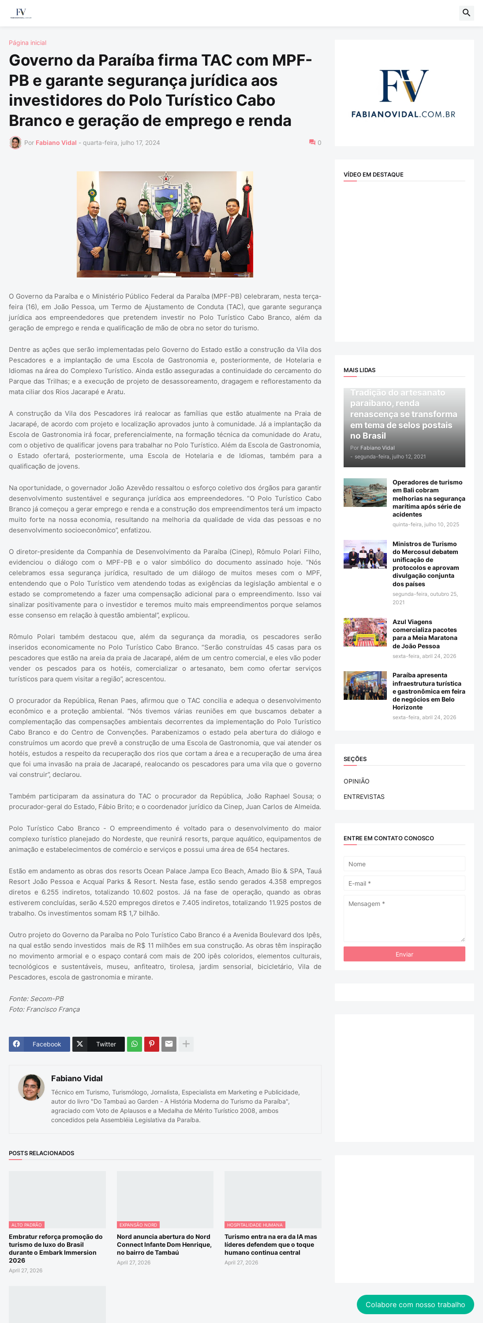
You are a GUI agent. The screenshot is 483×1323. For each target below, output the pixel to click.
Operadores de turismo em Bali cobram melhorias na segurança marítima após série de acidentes (429, 498)
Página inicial (27, 43)
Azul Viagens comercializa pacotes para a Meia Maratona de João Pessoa (425, 634)
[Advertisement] (405, 1078)
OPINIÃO (357, 781)
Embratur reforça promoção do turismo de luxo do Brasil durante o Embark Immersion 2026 (56, 1248)
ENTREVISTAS (364, 796)
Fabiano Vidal (77, 1078)
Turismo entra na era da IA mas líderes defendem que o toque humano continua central (271, 1244)
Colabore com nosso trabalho (407, 1264)
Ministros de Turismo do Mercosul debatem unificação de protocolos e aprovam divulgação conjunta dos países (426, 564)
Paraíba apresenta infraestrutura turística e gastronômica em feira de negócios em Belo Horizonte (429, 691)
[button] (466, 13)
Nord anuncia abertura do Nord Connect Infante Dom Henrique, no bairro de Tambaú (164, 1244)
